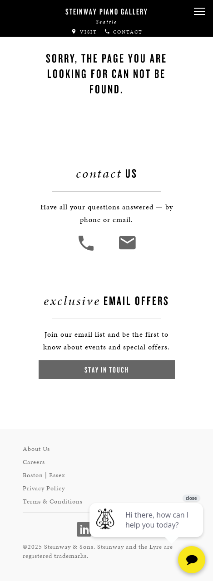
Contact (123, 32)
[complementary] (147, 531)
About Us (36, 449)
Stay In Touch (106, 369)
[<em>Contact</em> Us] (127, 249)
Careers (34, 462)
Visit (84, 32)
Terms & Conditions (53, 501)
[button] (199, 11)
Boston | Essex (44, 475)
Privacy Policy (44, 488)
